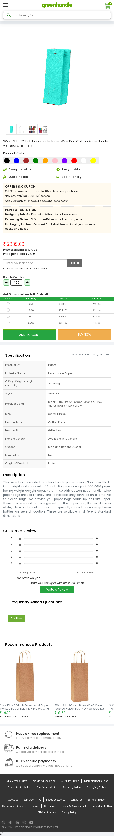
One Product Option (47, 787)
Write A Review (57, 589)
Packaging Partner (96, 787)
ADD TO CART (29, 334)
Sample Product (96, 799)
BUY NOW (84, 334)
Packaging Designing (44, 781)
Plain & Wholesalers (16, 781)
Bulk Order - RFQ (32, 799)
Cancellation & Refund (14, 806)
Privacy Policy (69, 812)
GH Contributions (47, 812)
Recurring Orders (72, 787)
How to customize (55, 799)
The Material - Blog (101, 806)
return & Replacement (74, 806)
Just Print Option (70, 781)
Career (35, 806)
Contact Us (77, 799)
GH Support (50, 806)
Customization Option (19, 787)
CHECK (74, 263)
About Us (13, 799)
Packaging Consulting (96, 781)
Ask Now (16, 618)
